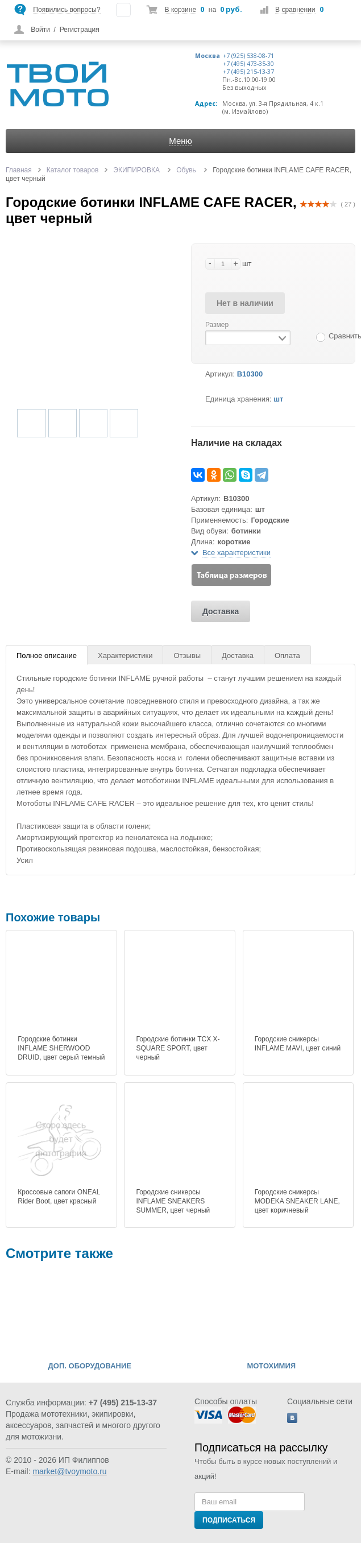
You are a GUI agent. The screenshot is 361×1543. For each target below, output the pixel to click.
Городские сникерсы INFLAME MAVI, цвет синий (298, 1043)
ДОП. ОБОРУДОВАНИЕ (89, 1366)
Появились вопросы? (66, 10)
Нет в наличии (245, 303)
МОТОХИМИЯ (271, 1366)
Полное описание (46, 655)
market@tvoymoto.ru (69, 1471)
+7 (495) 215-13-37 (248, 72)
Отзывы (187, 655)
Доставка (220, 611)
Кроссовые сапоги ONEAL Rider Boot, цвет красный (59, 1196)
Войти (40, 30)
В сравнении (295, 10)
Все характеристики (236, 552)
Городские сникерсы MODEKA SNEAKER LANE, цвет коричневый (297, 1201)
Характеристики (125, 655)
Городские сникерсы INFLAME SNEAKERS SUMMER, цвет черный (173, 1201)
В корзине (180, 10)
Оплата (287, 655)
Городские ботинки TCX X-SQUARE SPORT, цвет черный (177, 1048)
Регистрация (79, 30)
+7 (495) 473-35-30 (248, 64)
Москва (207, 56)
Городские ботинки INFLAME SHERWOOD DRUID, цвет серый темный (61, 1048)
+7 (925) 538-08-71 (248, 56)
